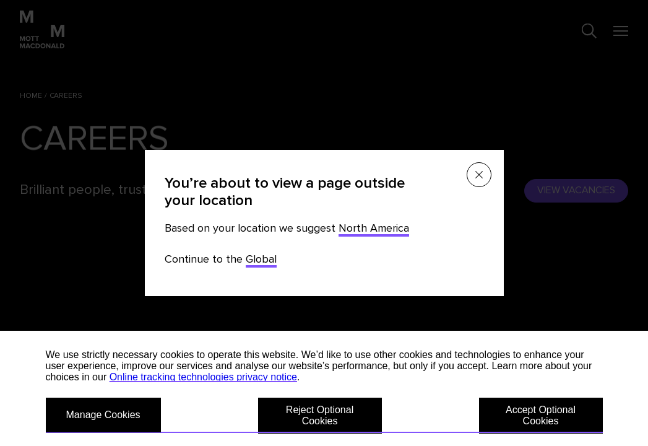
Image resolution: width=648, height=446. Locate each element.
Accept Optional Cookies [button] (541, 415)
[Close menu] (479, 174)
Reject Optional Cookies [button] (319, 415)
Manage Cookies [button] (103, 414)
